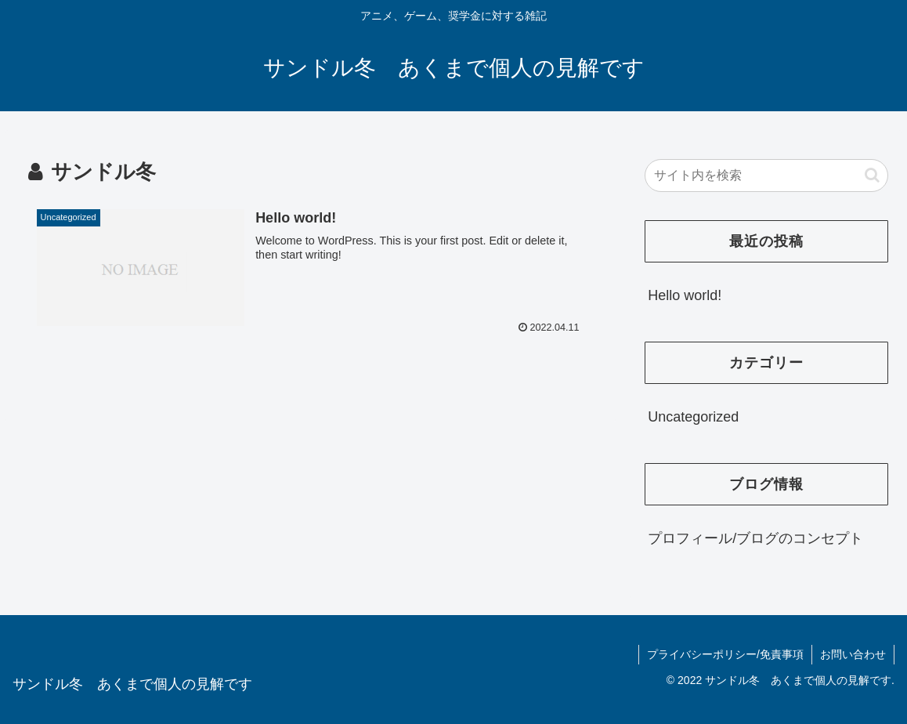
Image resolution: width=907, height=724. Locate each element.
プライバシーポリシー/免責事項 (725, 654)
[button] (872, 175)
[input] (766, 175)
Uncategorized (693, 417)
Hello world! (684, 295)
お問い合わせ (853, 654)
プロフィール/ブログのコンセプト (755, 538)
